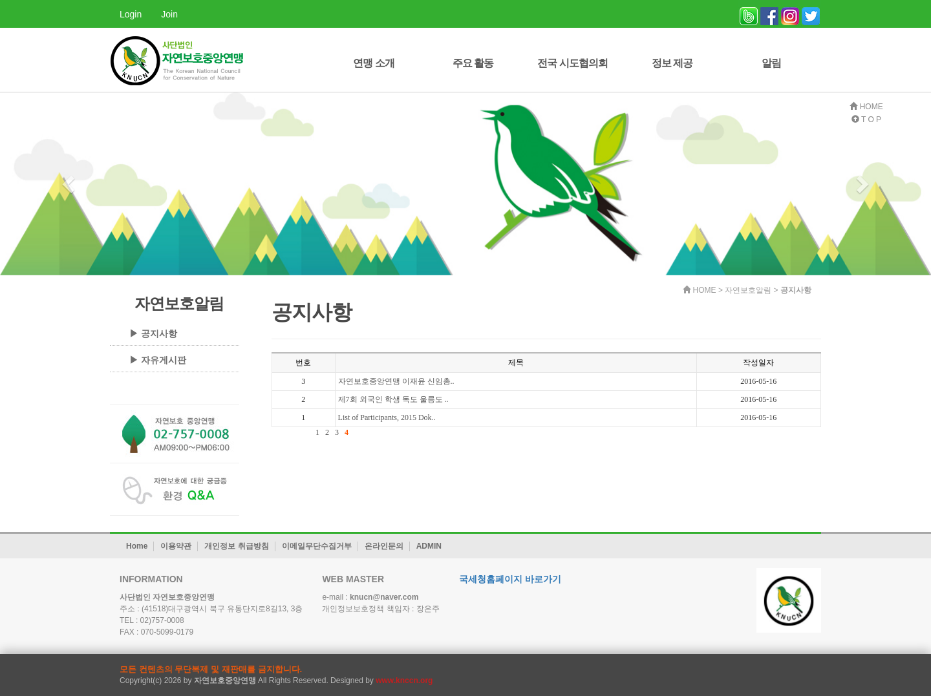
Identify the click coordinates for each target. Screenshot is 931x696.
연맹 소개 (373, 63)
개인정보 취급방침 (236, 546)
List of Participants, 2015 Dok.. (387, 417)
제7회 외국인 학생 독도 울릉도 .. (393, 399)
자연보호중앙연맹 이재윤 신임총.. (396, 381)
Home (136, 546)
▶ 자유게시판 (157, 360)
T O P (866, 119)
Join (169, 14)
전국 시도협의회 (572, 63)
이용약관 (175, 546)
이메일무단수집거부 (317, 546)
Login (131, 14)
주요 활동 (473, 63)
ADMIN (429, 546)
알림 (771, 63)
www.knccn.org (404, 680)
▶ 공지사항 (153, 333)
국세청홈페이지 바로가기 (510, 579)
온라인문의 (384, 546)
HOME (866, 106)
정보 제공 (672, 63)
